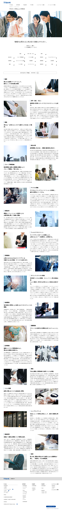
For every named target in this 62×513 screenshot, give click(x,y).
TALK (24, 492)
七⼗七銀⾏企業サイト (50, 508)
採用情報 (10, 6)
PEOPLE (5, 503)
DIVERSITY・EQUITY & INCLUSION (9, 501)
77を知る (11, 4)
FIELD (5, 496)
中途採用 (25, 4)
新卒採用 (18, 4)
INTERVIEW (34, 487)
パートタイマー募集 (54, 491)
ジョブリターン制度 (40, 4)
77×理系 (31, 4)
